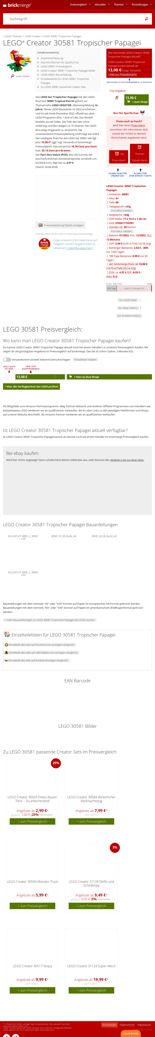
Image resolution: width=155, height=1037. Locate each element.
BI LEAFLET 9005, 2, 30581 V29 (23, 537)
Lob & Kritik (130, 1033)
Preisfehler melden (85, 359)
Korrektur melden (121, 210)
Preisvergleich (78, 4)
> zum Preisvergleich (32, 821)
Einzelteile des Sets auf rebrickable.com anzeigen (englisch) (41, 652)
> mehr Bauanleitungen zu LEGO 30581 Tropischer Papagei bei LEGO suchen (50, 620)
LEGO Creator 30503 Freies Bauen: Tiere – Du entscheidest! (33, 799)
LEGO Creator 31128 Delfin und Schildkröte (91, 883)
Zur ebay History (127, 308)
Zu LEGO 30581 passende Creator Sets (63, 87)
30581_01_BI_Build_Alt (63, 536)
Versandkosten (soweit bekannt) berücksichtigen (41, 359)
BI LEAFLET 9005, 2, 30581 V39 (23, 573)
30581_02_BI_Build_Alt (104, 536)
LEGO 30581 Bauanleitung (56, 74)
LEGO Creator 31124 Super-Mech (91, 966)
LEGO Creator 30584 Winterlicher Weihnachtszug (91, 799)
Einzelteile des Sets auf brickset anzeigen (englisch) (36, 660)
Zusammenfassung (52, 58)
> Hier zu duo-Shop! (83, 377)
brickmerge (109, 1025)
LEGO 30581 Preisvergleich (56, 66)
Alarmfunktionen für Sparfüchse (60, 62)
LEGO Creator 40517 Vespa (32, 966)
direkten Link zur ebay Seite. (127, 460)
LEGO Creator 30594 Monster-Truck (32, 881)
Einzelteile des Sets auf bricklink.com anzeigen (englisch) (39, 644)
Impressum (144, 1025)
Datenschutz (127, 1025)
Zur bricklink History (129, 316)
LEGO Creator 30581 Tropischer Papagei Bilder (68, 70)
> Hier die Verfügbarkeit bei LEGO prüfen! (31, 386)
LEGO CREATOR (61, 105)
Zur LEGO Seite (128, 300)
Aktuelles (100, 4)
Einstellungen (140, 4)
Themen (119, 4)
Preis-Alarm (138, 125)
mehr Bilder (19, 76)
